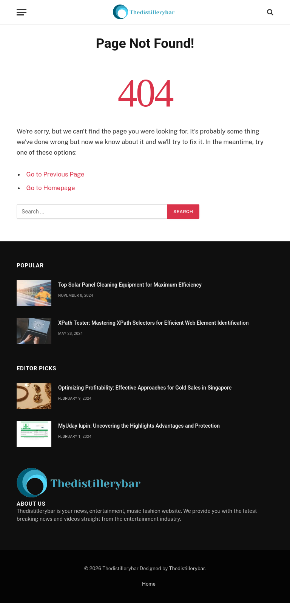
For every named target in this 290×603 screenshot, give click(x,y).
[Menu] (21, 12)
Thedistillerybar (187, 568)
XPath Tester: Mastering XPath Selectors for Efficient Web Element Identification (153, 323)
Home (149, 584)
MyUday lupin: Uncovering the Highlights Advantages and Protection (139, 426)
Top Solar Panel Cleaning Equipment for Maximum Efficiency (130, 285)
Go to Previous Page (55, 174)
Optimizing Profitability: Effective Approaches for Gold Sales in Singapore (144, 388)
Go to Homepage (50, 188)
